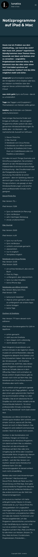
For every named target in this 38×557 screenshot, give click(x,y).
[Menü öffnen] (35, 5)
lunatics (16, 3)
